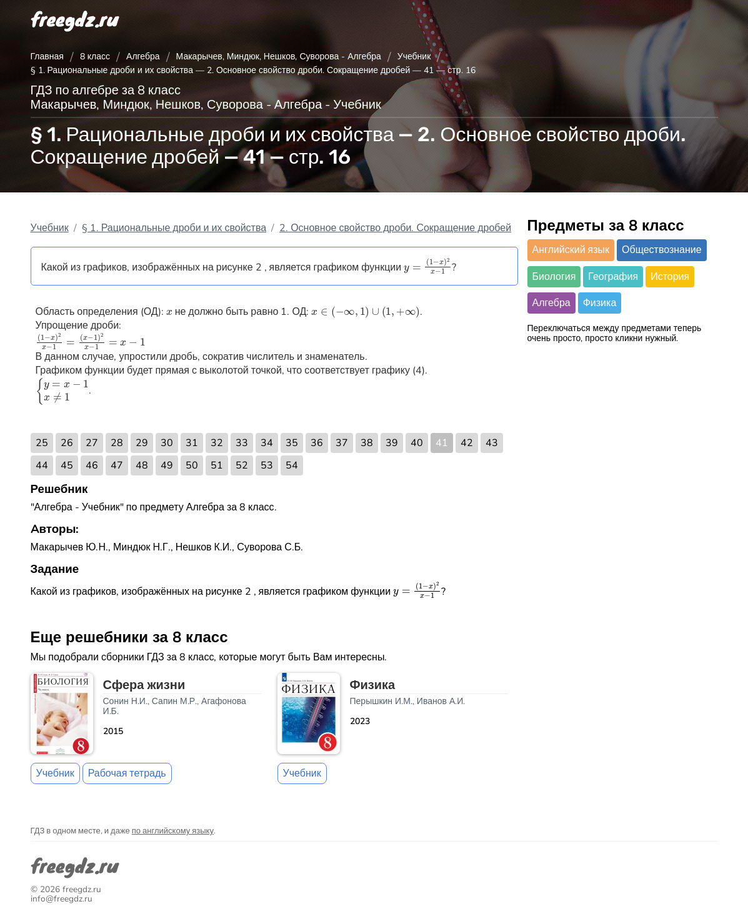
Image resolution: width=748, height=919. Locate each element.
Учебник (414, 56)
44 (42, 465)
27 (92, 443)
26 (67, 443)
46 (92, 465)
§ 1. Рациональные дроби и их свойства (174, 228)
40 (417, 443)
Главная (47, 56)
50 (192, 465)
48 (142, 465)
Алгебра (143, 56)
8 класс (95, 56)
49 (167, 465)
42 (467, 443)
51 (217, 465)
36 (317, 443)
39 (392, 443)
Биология (554, 277)
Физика (600, 303)
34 (267, 443)
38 (367, 443)
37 (342, 443)
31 (192, 443)
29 (142, 443)
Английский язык (571, 250)
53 (267, 465)
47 (117, 465)
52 (242, 465)
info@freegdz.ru (61, 899)
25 (42, 443)
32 (217, 443)
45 (67, 465)
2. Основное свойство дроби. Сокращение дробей (395, 228)
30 (167, 443)
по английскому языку (173, 831)
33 (242, 443)
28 (117, 443)
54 (292, 465)
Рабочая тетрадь (127, 773)
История (670, 277)
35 (292, 443)
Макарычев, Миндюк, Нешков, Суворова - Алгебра (278, 56)
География (613, 277)
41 (442, 443)
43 (492, 443)
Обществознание (662, 250)
